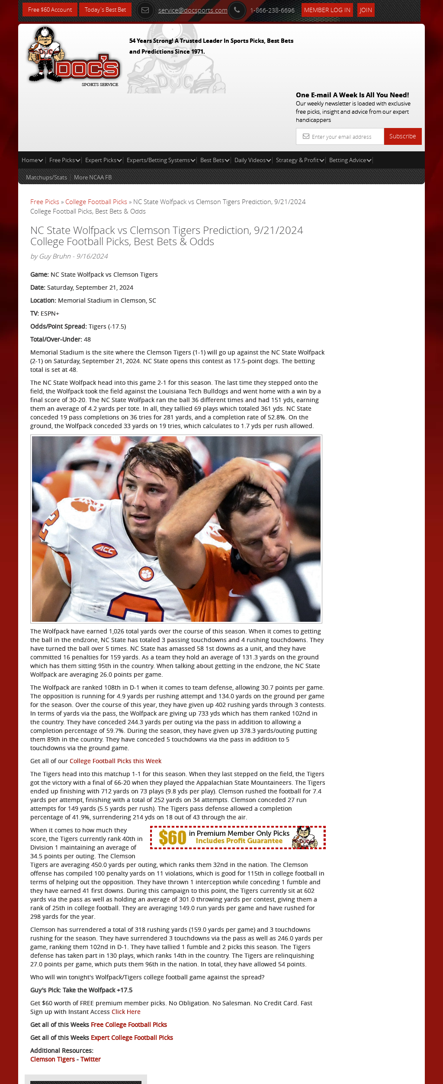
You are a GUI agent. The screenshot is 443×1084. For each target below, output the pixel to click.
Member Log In (338, 9)
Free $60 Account (52, 10)
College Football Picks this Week (115, 701)
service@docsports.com (192, 9)
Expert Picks (103, 98)
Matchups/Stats (46, 115)
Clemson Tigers (52, 1043)
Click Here (176, 995)
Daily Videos (252, 98)
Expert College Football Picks (132, 1021)
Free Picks (64, 98)
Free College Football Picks (129, 1008)
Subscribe (402, 74)
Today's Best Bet (112, 10)
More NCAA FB (93, 115)
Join (377, 9)
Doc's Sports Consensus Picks (378, 243)
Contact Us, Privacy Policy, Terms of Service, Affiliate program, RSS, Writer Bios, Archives (273, 1073)
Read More (388, 314)
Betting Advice (350, 98)
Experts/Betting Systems (161, 98)
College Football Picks (96, 139)
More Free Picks (386, 161)
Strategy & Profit (300, 98)
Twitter (90, 1043)
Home (32, 98)
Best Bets (215, 98)
